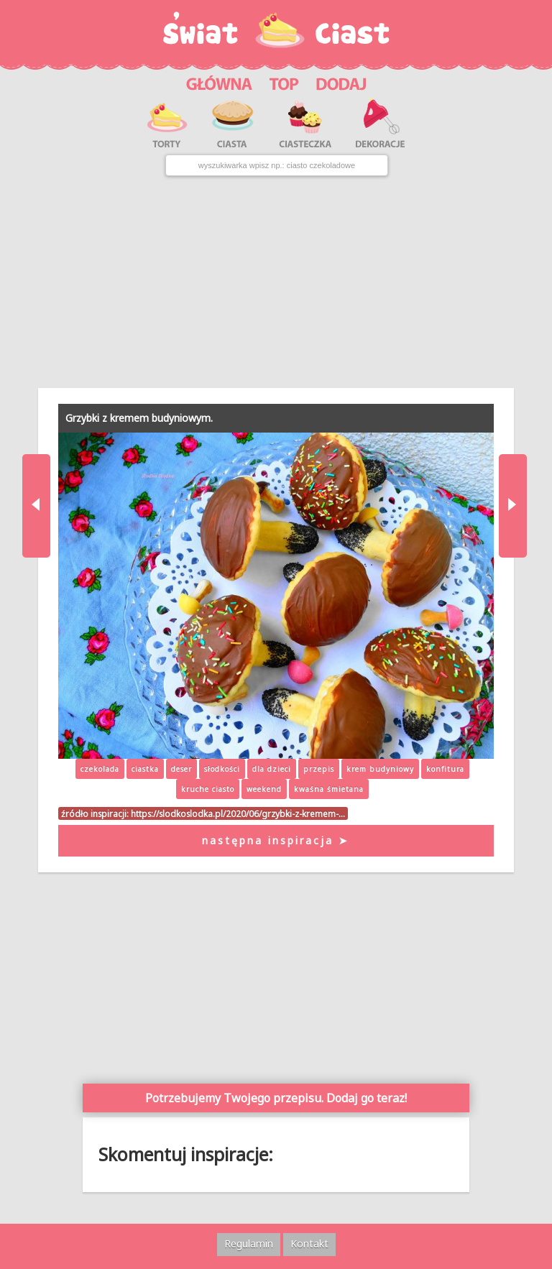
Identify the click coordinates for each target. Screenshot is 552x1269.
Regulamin (248, 1243)
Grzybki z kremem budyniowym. (139, 418)
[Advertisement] (276, 281)
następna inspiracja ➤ (275, 840)
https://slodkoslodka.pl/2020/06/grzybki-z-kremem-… (238, 813)
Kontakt (309, 1243)
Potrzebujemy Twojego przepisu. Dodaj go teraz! (276, 1098)
